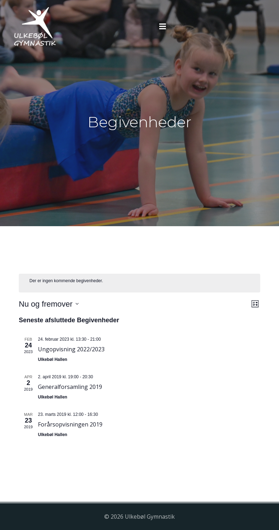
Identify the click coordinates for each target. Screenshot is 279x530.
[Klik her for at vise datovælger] (49, 304)
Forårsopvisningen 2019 (70, 424)
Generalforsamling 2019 (70, 387)
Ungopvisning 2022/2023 (71, 349)
